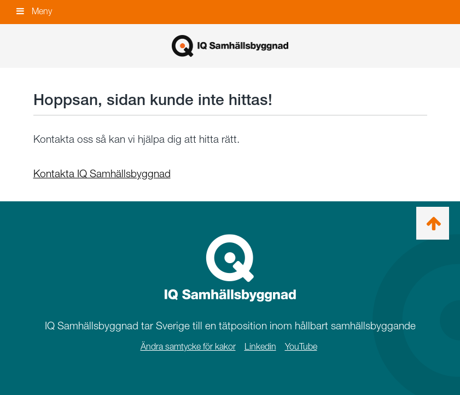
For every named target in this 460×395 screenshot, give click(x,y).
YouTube (301, 346)
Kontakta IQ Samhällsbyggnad (102, 173)
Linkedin (260, 346)
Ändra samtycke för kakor (188, 346)
